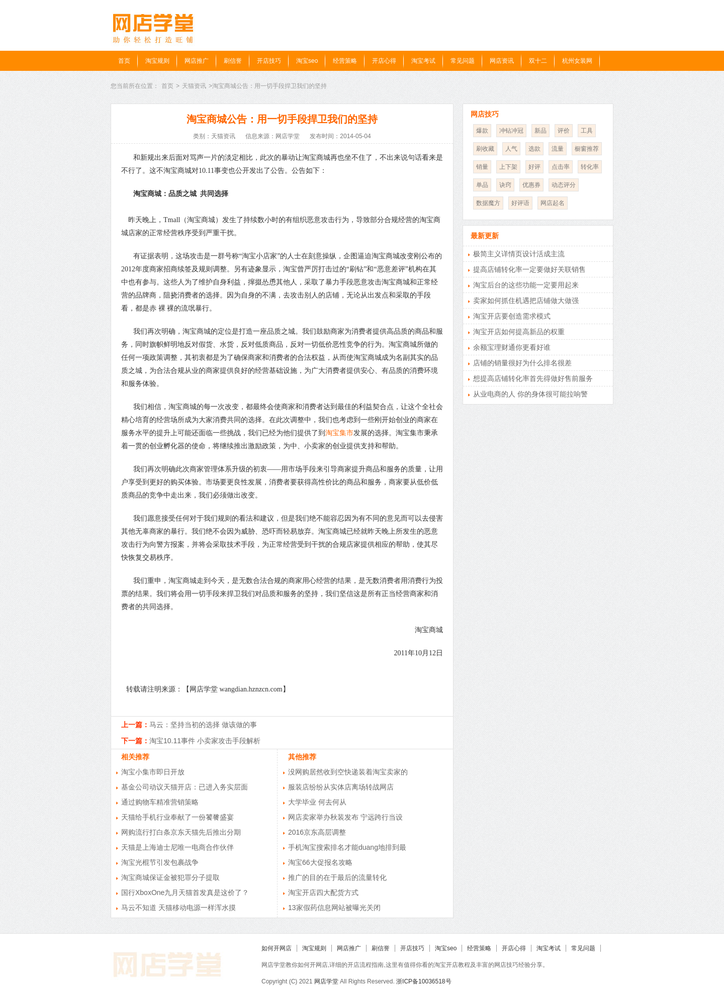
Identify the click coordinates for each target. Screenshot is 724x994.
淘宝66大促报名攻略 (320, 862)
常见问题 (462, 60)
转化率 (590, 166)
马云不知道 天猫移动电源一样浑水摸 (178, 908)
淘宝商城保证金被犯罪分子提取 (170, 877)
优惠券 (531, 184)
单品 (482, 184)
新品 (540, 130)
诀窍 (505, 184)
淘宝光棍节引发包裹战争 (160, 862)
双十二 (538, 60)
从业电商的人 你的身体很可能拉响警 (530, 394)
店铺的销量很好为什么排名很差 (522, 363)
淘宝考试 (423, 60)
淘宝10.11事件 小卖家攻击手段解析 (204, 741)
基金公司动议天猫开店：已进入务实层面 (184, 787)
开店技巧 (269, 60)
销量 (482, 166)
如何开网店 (276, 948)
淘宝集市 (339, 433)
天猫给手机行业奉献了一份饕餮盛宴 (177, 817)
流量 (558, 148)
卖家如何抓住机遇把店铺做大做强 (526, 300)
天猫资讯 (194, 85)
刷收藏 (485, 148)
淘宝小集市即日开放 (153, 772)
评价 (564, 130)
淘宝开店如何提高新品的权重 (519, 332)
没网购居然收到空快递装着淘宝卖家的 (348, 772)
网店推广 (197, 60)
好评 (534, 166)
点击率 (561, 166)
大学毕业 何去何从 (317, 802)
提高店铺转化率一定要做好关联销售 (529, 269)
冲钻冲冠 (511, 130)
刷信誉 (233, 60)
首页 (124, 60)
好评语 (520, 203)
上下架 (508, 166)
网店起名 (552, 203)
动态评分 (564, 184)
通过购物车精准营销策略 (160, 802)
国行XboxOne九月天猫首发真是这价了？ (185, 892)
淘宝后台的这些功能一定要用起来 (526, 285)
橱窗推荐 (587, 148)
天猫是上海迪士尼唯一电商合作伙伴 (177, 847)
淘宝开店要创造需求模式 (512, 316)
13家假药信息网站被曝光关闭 (334, 908)
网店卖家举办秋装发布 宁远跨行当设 (345, 817)
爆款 (482, 130)
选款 (534, 148)
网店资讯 (502, 60)
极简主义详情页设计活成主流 (519, 254)
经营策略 (345, 60)
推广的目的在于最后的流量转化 (337, 877)
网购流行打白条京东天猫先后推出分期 (181, 832)
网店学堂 (326, 981)
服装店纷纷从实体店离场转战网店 (341, 787)
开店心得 (384, 60)
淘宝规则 (157, 60)
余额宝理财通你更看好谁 (512, 347)
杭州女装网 (577, 60)
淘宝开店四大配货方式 (323, 892)
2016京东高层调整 (317, 832)
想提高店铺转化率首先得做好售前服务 (533, 378)
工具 (587, 130)
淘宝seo (307, 60)
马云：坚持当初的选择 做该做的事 (203, 725)
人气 (511, 148)
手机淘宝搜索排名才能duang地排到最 (347, 847)
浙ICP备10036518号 (423, 981)
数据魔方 (488, 203)
